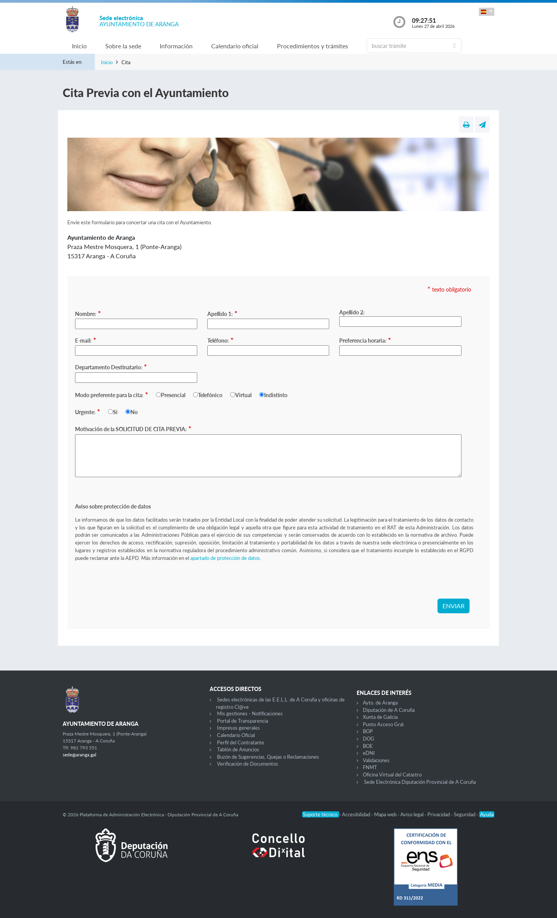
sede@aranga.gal (79, 755)
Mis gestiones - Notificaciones (250, 713)
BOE (368, 746)
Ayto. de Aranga (380, 703)
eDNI (369, 753)
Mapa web (386, 814)
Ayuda (487, 814)
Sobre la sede (123, 45)
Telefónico (210, 395)
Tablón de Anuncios (238, 749)
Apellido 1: (222, 313)
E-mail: (85, 340)
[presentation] (134, 583)
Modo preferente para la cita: (111, 394)
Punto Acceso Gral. (384, 724)
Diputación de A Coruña (389, 710)
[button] (486, 12)
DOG (368, 738)
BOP (368, 731)
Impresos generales (238, 728)
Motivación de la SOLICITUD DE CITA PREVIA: (133, 428)
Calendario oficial (234, 45)
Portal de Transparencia (242, 721)
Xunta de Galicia (380, 717)
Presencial (173, 395)
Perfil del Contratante (240, 742)
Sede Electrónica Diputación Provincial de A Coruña (420, 782)
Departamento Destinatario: (111, 366)
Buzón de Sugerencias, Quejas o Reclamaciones (268, 757)
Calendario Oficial (236, 735)
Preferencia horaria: (365, 340)
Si (115, 412)
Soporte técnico (320, 814)
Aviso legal (412, 814)
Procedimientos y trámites (312, 45)
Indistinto (275, 395)
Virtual (243, 395)
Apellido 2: (352, 312)
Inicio (79, 45)
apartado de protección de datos (225, 558)
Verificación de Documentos (247, 764)
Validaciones (376, 760)
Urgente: (87, 411)
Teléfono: (220, 340)
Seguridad (465, 814)
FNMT (370, 767)
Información (176, 45)
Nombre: (88, 313)
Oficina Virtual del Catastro (392, 774)
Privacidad (439, 814)
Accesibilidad (356, 814)
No (134, 412)
